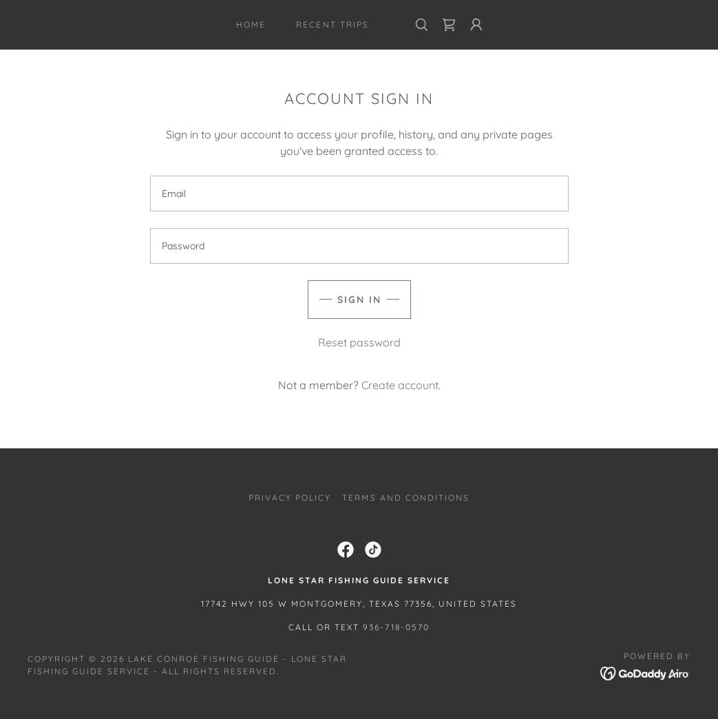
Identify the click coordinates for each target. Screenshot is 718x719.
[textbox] (359, 193)
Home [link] (251, 24)
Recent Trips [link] (332, 24)
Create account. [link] (401, 385)
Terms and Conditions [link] (405, 497)
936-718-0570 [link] (396, 627)
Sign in (359, 299)
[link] (449, 25)
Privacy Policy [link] (290, 497)
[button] (476, 25)
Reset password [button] (359, 342)
